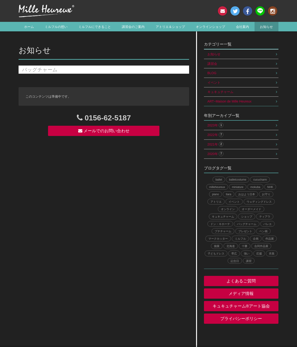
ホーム (29, 27)
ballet (219, 179)
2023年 (215, 125)
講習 (249, 261)
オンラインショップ (210, 27)
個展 (217, 246)
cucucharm (260, 179)
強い (246, 253)
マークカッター (218, 238)
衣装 (271, 253)
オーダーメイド (251, 209)
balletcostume (237, 179)
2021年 (215, 144)
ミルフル (240, 238)
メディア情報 (241, 293)
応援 (259, 253)
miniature (237, 187)
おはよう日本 (246, 194)
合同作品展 (261, 246)
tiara (228, 194)
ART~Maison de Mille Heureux (229, 101)
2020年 (215, 153)
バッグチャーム (246, 224)
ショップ (246, 216)
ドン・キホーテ (220, 224)
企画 (255, 238)
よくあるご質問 (241, 281)
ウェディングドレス (259, 201)
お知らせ (266, 27)
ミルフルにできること (94, 27)
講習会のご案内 (133, 27)
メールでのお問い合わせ (103, 131)
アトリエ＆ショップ (170, 27)
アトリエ (216, 201)
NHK (270, 187)
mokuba (255, 187)
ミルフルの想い (56, 27)
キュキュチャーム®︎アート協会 (241, 306)
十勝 (244, 246)
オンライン (228, 209)
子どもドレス (216, 253)
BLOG (211, 73)
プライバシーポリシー (241, 318)
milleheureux (217, 187)
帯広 (234, 253)
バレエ (267, 224)
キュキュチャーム (220, 92)
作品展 (269, 238)
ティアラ (264, 216)
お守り (266, 194)
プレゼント (245, 231)
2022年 (215, 134)
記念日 (235, 261)
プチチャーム (223, 231)
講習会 (212, 64)
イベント (213, 82)
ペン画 (263, 231)
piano (215, 194)
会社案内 (242, 27)
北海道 (230, 246)
